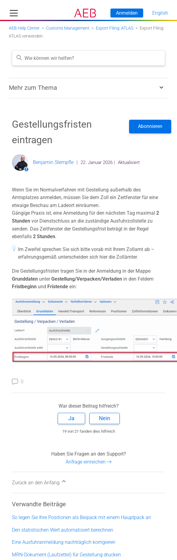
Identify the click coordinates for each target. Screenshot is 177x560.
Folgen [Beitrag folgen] (150, 126)
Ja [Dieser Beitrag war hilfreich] (71, 418)
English (160, 13)
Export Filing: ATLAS (114, 28)
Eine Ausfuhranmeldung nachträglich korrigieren (63, 542)
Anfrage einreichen (89, 462)
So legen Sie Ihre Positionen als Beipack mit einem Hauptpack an (81, 517)
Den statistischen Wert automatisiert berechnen (62, 530)
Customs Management (67, 28)
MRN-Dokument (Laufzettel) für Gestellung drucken (66, 555)
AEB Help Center (24, 28)
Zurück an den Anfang (39, 481)
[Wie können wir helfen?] (88, 58)
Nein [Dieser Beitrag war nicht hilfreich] (104, 418)
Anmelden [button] (127, 13)
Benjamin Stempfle (53, 162)
